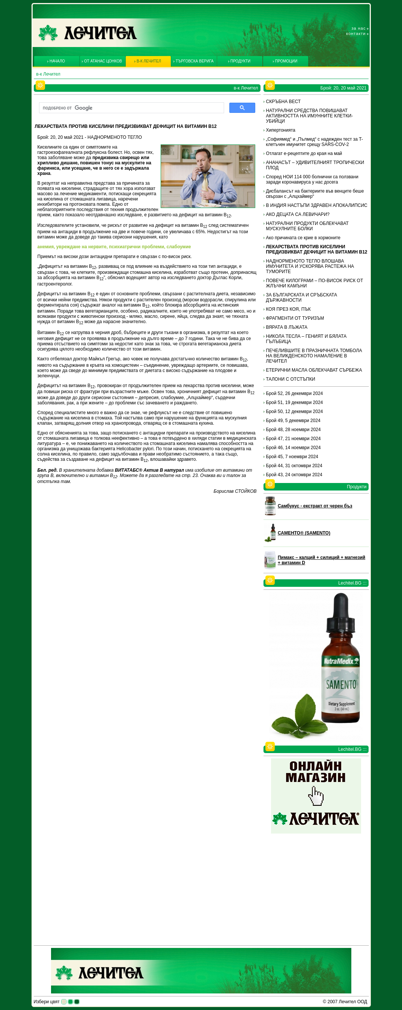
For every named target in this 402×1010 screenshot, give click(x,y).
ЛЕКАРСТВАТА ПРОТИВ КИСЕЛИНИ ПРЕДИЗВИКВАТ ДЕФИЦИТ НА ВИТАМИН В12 (316, 249)
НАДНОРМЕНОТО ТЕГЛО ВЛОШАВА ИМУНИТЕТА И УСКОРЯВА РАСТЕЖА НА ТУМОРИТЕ (310, 266)
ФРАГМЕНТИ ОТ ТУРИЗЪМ (295, 318)
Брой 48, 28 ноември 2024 (293, 429)
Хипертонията (280, 130)
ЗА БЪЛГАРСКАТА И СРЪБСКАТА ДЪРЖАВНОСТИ (301, 297)
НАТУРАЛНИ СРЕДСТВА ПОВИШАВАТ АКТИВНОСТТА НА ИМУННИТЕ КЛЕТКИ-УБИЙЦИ (309, 116)
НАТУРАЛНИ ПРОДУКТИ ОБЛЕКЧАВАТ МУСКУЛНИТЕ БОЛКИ (307, 226)
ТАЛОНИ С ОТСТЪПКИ (290, 379)
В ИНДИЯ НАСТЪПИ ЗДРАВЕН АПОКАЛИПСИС (316, 205)
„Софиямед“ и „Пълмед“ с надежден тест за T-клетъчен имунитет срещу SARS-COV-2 (314, 142)
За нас (359, 28)
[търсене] (131, 108)
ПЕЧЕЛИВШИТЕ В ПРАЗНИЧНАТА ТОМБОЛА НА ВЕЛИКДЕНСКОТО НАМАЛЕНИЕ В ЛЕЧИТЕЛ (314, 356)
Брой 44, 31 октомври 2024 (294, 465)
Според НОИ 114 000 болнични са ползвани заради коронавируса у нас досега (312, 179)
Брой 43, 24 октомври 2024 (294, 474)
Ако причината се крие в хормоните (303, 237)
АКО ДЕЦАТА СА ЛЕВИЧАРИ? (298, 214)
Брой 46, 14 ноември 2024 (293, 447)
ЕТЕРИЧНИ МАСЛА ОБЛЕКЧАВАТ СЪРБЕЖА (314, 370)
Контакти (356, 33)
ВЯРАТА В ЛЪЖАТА (287, 327)
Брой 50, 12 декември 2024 (294, 411)
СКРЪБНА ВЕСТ (283, 101)
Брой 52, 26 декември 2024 (294, 393)
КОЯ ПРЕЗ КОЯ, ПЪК (288, 309)
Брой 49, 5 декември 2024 (293, 420)
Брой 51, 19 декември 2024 (294, 402)
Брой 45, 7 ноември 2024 (292, 456)
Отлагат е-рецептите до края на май (304, 153)
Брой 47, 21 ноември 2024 (293, 438)
